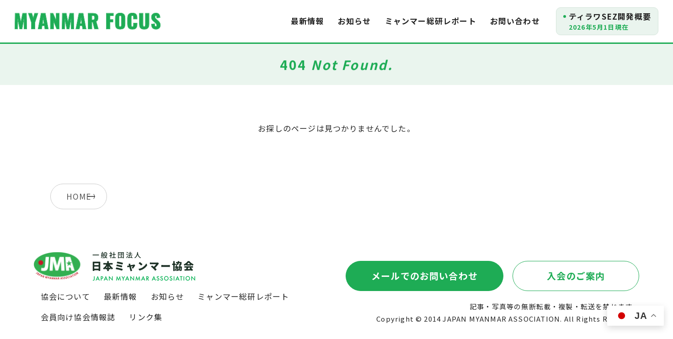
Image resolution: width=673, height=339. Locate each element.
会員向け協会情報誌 (78, 317)
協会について (65, 296)
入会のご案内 (576, 275)
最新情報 (307, 20)
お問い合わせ (515, 20)
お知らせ (354, 20)
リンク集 (145, 317)
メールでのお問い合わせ (424, 275)
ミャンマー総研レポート (430, 20)
